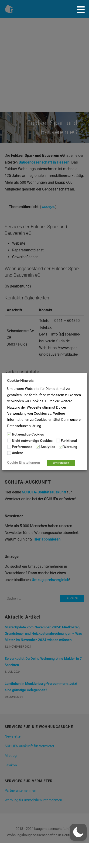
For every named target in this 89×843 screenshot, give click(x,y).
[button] (82, 10)
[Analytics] (38, 446)
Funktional (69, 441)
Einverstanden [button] (61, 462)
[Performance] (9, 446)
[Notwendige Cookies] (9, 434)
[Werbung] (60, 446)
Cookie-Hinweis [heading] (20, 380)
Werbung (70, 447)
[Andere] (9, 453)
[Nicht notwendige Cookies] (9, 440)
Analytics (48, 447)
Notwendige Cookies (28, 434)
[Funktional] (58, 440)
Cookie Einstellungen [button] (23, 462)
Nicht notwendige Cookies (32, 441)
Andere (17, 453)
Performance (22, 447)
